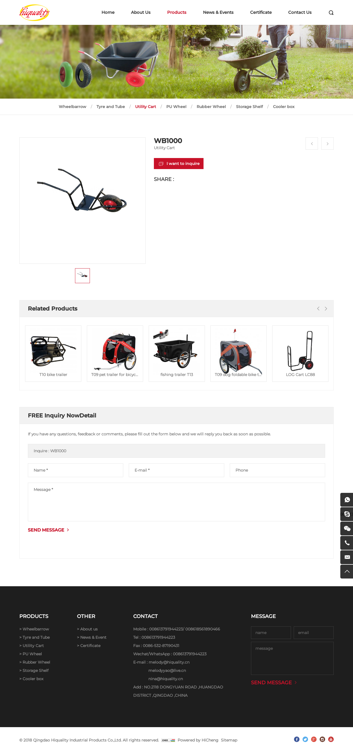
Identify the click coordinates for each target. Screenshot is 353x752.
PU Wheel (176, 106)
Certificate (261, 12)
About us (89, 629)
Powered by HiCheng (198, 740)
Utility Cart (145, 106)
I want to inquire (183, 163)
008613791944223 (166, 629)
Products (176, 12)
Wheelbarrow (72, 106)
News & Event (93, 637)
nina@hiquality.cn (165, 678)
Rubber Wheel (211, 106)
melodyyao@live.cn (167, 670)
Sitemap (229, 740)
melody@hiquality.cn (169, 662)
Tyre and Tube (111, 106)
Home (107, 12)
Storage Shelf (249, 106)
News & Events (218, 12)
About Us (141, 12)
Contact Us (300, 12)
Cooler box (284, 106)
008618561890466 (202, 629)
